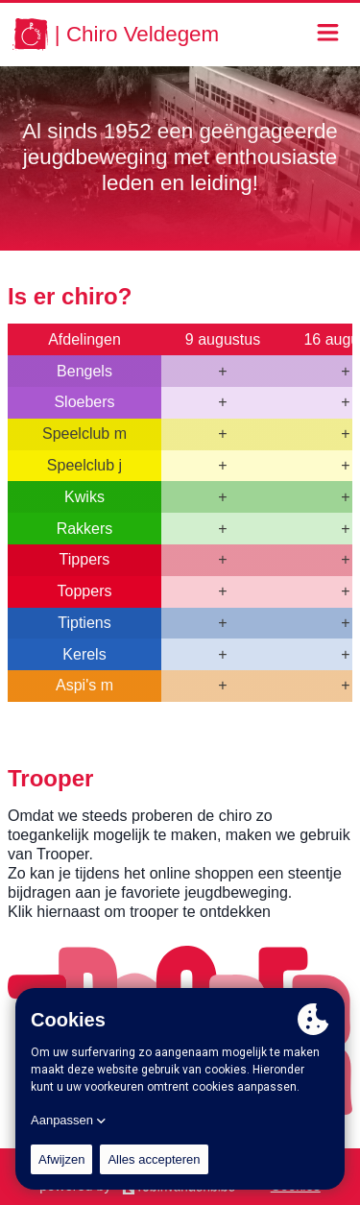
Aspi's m (84, 685)
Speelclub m (84, 433)
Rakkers (85, 528)
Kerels (84, 654)
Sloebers (84, 402)
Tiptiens (84, 623)
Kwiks (84, 497)
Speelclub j (84, 465)
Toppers (85, 591)
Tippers (85, 559)
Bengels (84, 371)
